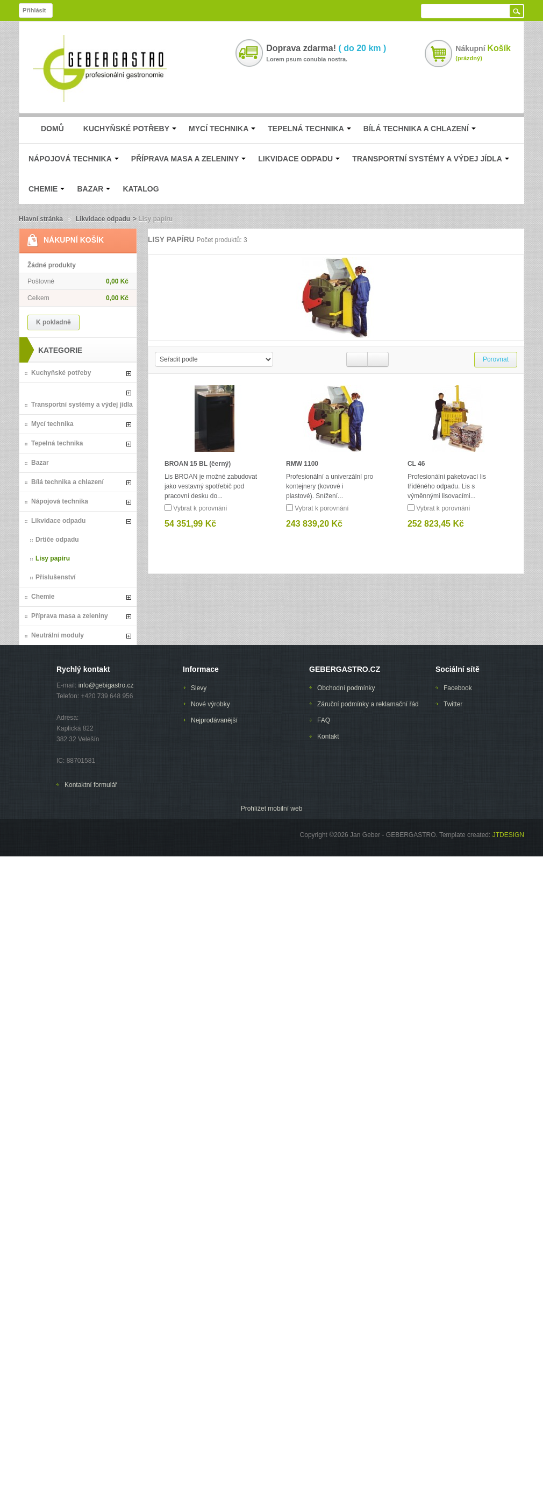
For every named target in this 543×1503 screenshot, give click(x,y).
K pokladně (53, 322)
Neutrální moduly (57, 635)
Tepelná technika (57, 443)
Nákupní (483, 48)
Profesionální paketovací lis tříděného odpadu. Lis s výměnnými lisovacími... (447, 486)
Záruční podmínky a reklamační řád (368, 704)
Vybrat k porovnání (200, 508)
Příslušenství (55, 577)
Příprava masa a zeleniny (69, 616)
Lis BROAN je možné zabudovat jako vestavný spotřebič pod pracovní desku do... (211, 486)
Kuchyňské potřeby (61, 373)
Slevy (198, 688)
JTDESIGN (507, 835)
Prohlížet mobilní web (272, 808)
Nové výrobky (210, 704)
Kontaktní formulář (91, 785)
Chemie (42, 596)
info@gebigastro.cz (106, 685)
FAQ (323, 720)
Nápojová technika (59, 501)
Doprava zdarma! (326, 48)
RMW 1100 (302, 463)
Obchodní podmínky (346, 688)
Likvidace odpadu (103, 219)
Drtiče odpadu (57, 539)
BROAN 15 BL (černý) (198, 463)
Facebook (458, 688)
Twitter (453, 704)
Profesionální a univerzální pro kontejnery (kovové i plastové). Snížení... (329, 486)
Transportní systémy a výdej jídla (82, 404)
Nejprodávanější (214, 720)
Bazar (40, 462)
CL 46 (416, 463)
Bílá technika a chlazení (67, 482)
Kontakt (328, 736)
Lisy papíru (52, 558)
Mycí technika (52, 424)
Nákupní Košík (74, 240)
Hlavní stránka (41, 219)
